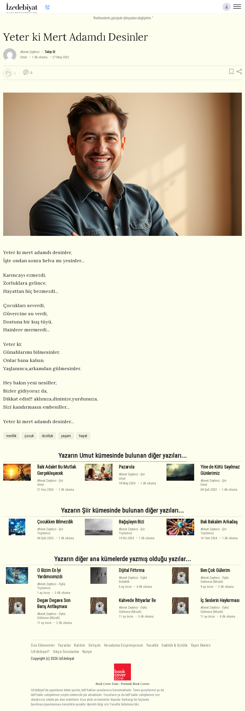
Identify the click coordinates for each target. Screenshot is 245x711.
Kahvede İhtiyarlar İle (137, 600)
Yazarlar (64, 645)
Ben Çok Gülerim (215, 570)
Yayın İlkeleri (201, 645)
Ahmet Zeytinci (30, 52)
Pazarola (126, 467)
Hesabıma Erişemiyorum (123, 645)
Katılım (79, 645)
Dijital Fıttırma (131, 570)
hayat (83, 436)
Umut (23, 57)
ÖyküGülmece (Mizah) (214, 580)
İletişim (95, 645)
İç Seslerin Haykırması (219, 600)
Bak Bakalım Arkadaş (219, 521)
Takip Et (50, 52)
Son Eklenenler (43, 645)
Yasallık (152, 645)
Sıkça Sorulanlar (66, 652)
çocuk (29, 436)
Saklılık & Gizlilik (174, 645)
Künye (87, 652)
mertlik (11, 436)
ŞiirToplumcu (50, 531)
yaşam (66, 436)
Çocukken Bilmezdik (55, 521)
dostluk (47, 436)
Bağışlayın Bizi (131, 521)
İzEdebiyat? (40, 652)
